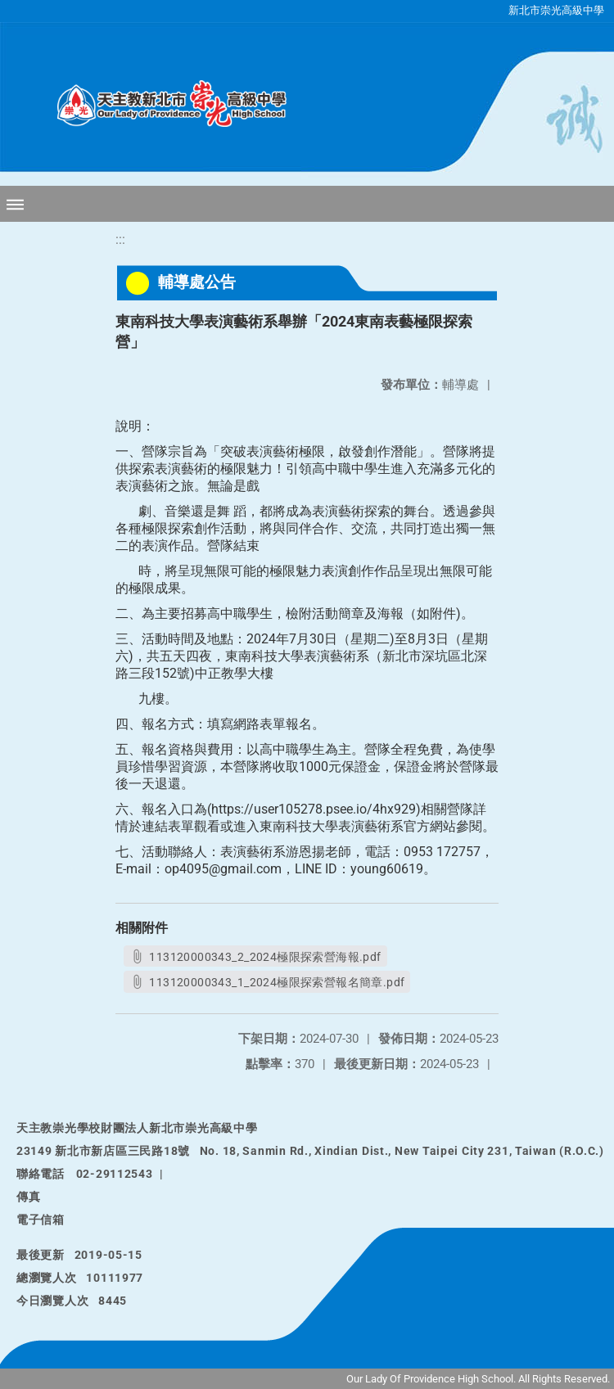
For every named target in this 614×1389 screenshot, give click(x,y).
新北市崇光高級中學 (556, 10)
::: (120, 239)
